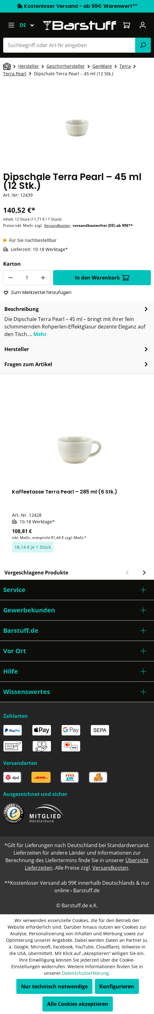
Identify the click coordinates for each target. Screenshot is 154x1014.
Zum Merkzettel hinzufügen (37, 292)
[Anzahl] (27, 277)
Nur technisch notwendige (54, 986)
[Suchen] (143, 45)
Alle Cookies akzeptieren (77, 1004)
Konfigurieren (116, 986)
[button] (77, 590)
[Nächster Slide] (144, 572)
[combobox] (69, 45)
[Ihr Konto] (143, 25)
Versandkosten (57, 225)
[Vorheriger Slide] (128, 572)
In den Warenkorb (102, 277)
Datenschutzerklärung (85, 973)
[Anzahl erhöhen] (43, 277)
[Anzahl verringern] (10, 277)
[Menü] (11, 25)
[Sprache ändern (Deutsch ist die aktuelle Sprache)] (29, 25)
